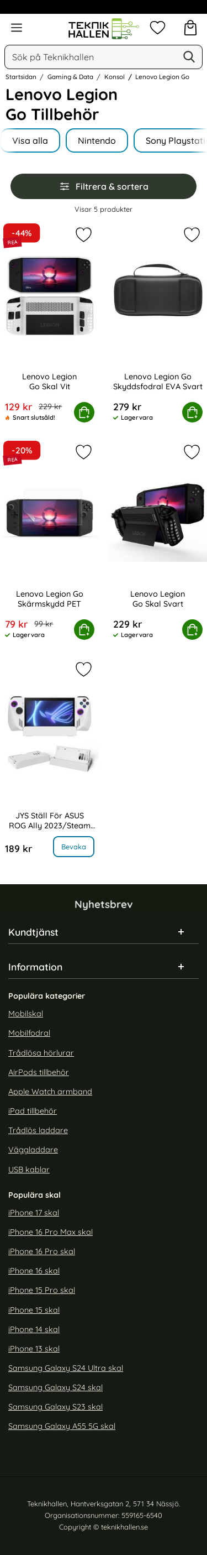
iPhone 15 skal (34, 1310)
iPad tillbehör (32, 1111)
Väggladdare (33, 1150)
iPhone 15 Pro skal (41, 1291)
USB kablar (29, 1170)
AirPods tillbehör (38, 1072)
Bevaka (73, 846)
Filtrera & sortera (103, 186)
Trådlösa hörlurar (41, 1053)
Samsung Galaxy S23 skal (55, 1407)
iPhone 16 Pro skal (41, 1251)
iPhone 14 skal (34, 1329)
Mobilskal (25, 1014)
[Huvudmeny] (16, 27)
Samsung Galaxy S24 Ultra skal (65, 1368)
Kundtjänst (33, 932)
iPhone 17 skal (33, 1213)
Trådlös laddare (38, 1131)
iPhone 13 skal (34, 1349)
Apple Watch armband (50, 1092)
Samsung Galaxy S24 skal (55, 1387)
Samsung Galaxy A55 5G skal (61, 1427)
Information (35, 967)
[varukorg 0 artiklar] (190, 27)
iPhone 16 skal (34, 1271)
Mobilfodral (29, 1034)
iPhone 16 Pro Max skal (50, 1232)
